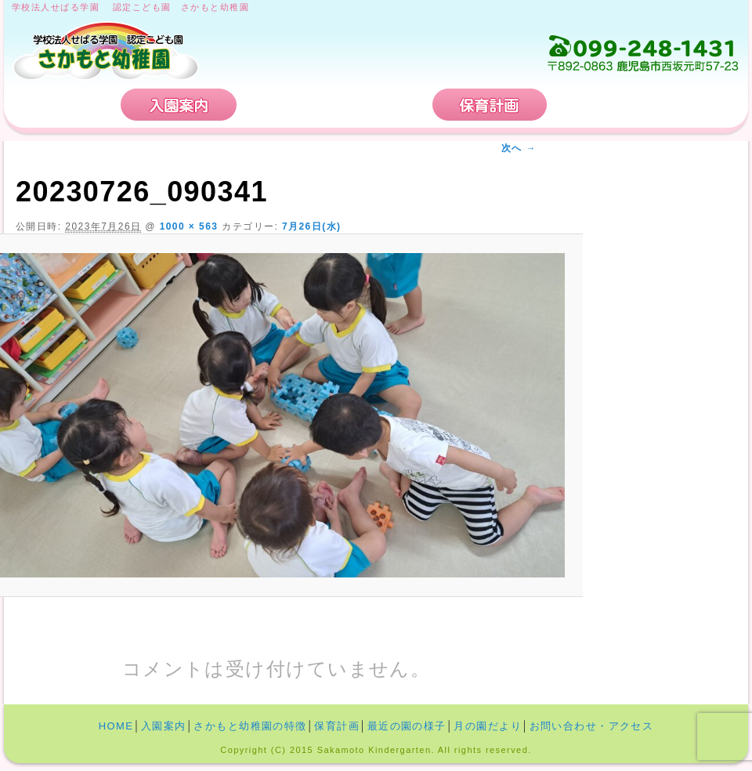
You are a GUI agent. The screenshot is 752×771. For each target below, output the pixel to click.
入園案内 (179, 105)
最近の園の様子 (406, 726)
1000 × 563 (189, 226)
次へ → (519, 148)
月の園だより (488, 726)
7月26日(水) (312, 226)
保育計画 (489, 105)
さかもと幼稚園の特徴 (334, 105)
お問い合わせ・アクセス (645, 105)
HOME (64, 105)
